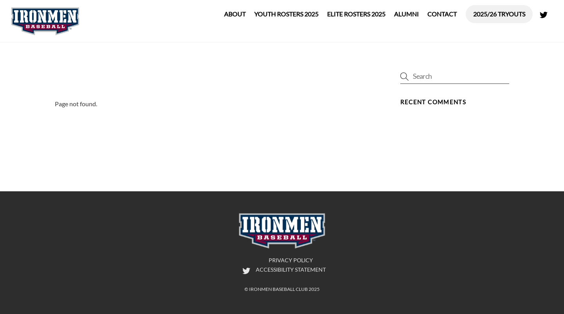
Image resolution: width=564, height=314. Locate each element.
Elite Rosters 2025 (356, 14)
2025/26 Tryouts (499, 14)
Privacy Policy (291, 260)
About (235, 14)
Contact (442, 14)
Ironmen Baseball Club (278, 289)
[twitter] (543, 13)
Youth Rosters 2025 (286, 14)
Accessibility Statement (291, 269)
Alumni (406, 14)
